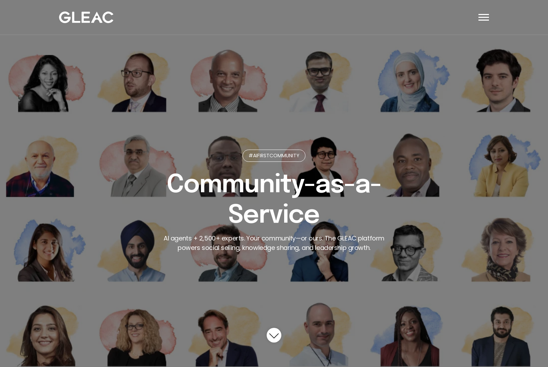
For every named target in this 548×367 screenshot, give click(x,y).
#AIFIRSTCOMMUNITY (274, 155)
